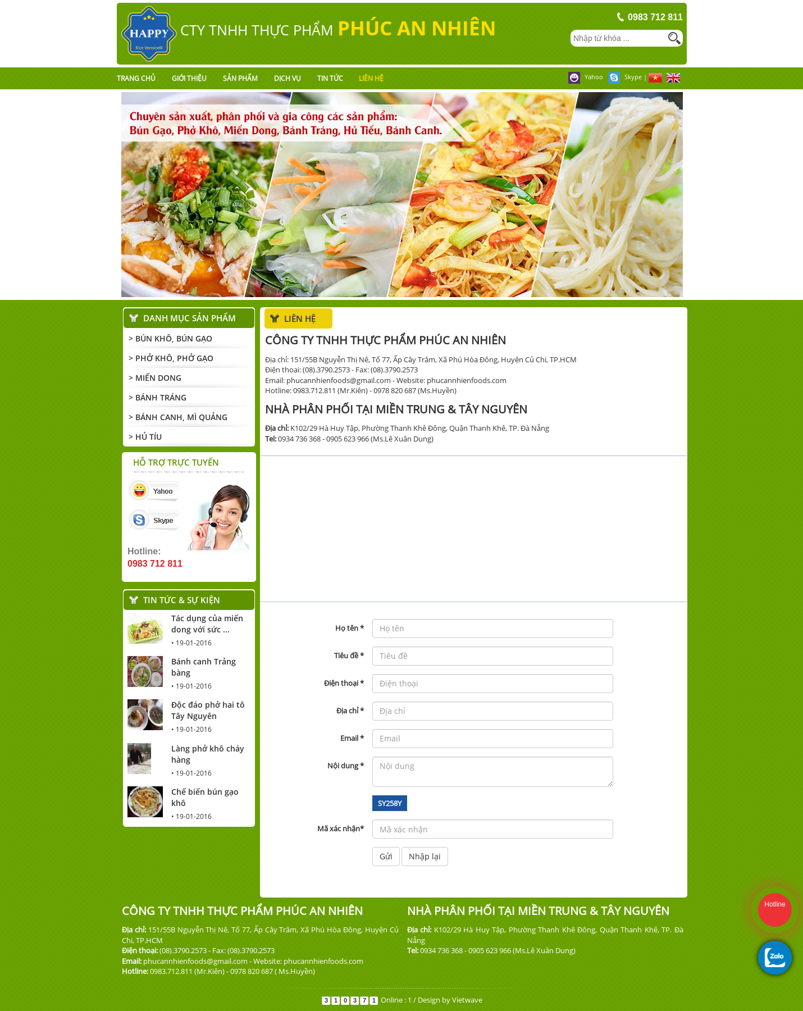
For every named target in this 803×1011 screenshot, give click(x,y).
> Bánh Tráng (157, 397)
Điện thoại (344, 683)
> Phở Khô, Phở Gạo (171, 358)
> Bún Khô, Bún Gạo (170, 338)
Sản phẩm (240, 78)
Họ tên (349, 628)
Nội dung (345, 765)
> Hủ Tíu (145, 436)
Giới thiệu (189, 78)
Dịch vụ (287, 78)
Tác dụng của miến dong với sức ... (207, 624)
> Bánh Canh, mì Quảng (178, 417)
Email (352, 738)
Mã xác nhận (340, 828)
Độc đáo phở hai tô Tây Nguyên (208, 710)
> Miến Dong (155, 377)
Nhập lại (425, 856)
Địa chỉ (350, 710)
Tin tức (330, 78)
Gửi (386, 856)
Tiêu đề (349, 655)
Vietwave (467, 1000)
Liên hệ (371, 78)
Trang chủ (136, 78)
